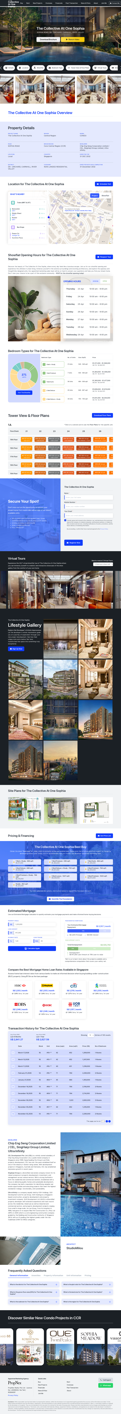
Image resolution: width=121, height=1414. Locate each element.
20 (70, 390)
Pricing (88, 1275)
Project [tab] (95, 196)
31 (70, 364)
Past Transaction (70, 3)
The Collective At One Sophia (18, 620)
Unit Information (73, 1275)
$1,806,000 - (102, 390)
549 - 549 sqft (83, 364)
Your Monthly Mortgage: (74, 920)
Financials (59, 3)
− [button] (110, 242)
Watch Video (72, 39)
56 (70, 381)
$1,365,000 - (102, 381)
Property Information (53, 1275)
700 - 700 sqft (83, 399)
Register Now (73, 543)
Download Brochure (48, 39)
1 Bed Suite (50, 382)
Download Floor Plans (102, 415)
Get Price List (104, 836)
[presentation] (3, 68)
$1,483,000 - (102, 373)
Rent (33, 3)
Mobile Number (70, 502)
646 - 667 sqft (83, 390)
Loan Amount (12, 929)
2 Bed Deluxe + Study (53, 399)
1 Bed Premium (51, 373)
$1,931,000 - (102, 399)
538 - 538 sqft (83, 373)
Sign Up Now (16, 649)
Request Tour (104, 257)
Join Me (97, 3)
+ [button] (110, 239)
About (91, 3)
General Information (19, 1275)
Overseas (51, 3)
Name (67, 493)
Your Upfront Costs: (72, 940)
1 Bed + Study (50, 364)
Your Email (68, 511)
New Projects (41, 3)
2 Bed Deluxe (50, 390)
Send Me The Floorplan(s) (60, 899)
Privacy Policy (104, 529)
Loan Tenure (37, 937)
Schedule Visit (104, 184)
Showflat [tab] (105, 196)
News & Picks (82, 3)
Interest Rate (13, 937)
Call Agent (105, 1380)
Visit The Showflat (24, 393)
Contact (107, 3)
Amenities (36, 1275)
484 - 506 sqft (83, 381)
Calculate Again (32, 948)
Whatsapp (105, 1385)
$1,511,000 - (102, 364)
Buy (29, 3)
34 (70, 399)
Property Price (13, 920)
